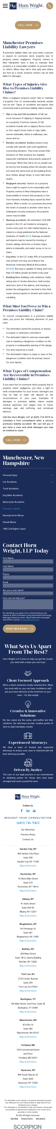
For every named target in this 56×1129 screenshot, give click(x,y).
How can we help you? (14, 598)
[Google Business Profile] (34, 810)
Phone (6, 574)
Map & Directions (28, 865)
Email (5, 582)
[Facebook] (21, 810)
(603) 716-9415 (27, 822)
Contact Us (27, 839)
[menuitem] (26, 475)
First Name (8, 558)
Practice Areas (28, 834)
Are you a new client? (13, 590)
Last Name (8, 566)
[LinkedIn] (28, 810)
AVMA (10, 268)
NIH (28, 236)
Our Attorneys (28, 829)
